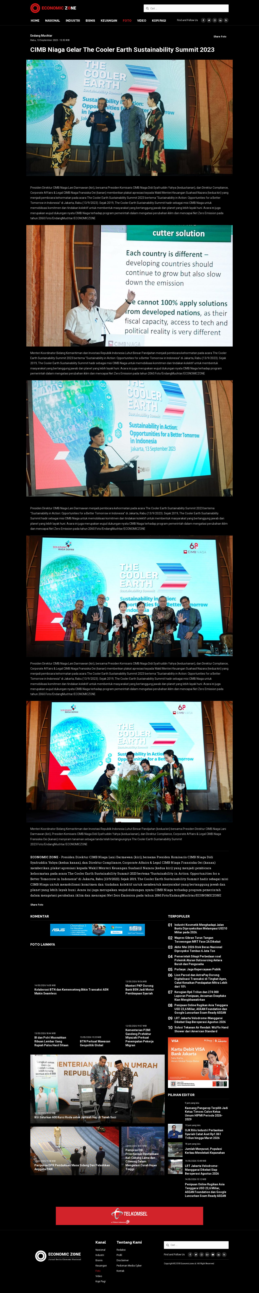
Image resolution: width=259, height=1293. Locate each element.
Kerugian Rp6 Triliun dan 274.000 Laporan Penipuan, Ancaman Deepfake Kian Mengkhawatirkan (200, 995)
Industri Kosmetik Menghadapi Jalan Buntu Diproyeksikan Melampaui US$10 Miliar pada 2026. (200, 928)
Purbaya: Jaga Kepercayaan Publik (197, 969)
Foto (127, 20)
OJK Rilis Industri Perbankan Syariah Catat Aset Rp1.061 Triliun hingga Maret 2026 (204, 1134)
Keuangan (109, 20)
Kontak (120, 1271)
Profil (119, 1255)
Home (35, 20)
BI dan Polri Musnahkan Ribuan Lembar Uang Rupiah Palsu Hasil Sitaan (51, 1041)
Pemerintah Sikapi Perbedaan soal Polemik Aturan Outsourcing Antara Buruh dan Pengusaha (198, 960)
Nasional (52, 20)
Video (141, 20)
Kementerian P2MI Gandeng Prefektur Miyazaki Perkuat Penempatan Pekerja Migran (139, 1037)
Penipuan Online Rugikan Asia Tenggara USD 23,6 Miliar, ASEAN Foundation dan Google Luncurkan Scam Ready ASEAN (201, 1009)
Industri (73, 20)
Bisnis (90, 20)
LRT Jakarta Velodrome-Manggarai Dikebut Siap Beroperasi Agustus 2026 (202, 1169)
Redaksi (121, 1249)
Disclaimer (123, 1260)
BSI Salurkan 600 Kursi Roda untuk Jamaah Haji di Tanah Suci (75, 1117)
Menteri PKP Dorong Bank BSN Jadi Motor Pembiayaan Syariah (139, 989)
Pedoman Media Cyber (129, 1265)
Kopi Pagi (159, 20)
